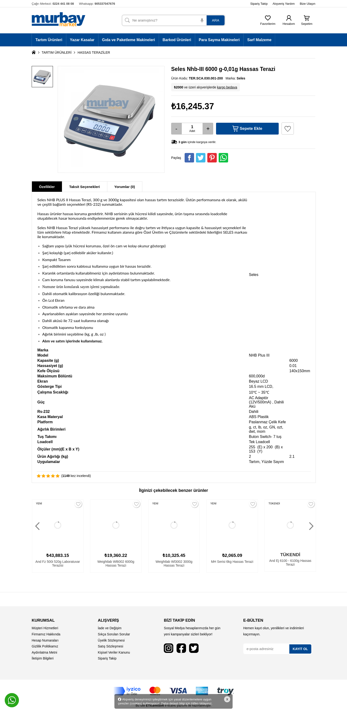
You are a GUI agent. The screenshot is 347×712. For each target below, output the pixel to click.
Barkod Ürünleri (177, 40)
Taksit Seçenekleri (84, 187)
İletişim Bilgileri (43, 658)
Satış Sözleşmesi (110, 646)
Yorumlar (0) (124, 187)
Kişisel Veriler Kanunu (114, 652)
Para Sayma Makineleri (219, 40)
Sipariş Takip (259, 3)
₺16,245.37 (192, 106)
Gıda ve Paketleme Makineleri (128, 40)
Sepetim (306, 22)
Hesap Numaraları (45, 640)
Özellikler (47, 187)
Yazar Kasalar (82, 40)
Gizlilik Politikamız (45, 646)
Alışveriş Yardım (284, 3)
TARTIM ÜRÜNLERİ (56, 52)
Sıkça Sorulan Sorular (114, 634)
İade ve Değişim (109, 628)
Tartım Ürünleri (48, 40)
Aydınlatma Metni (44, 652)
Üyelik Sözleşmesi (111, 640)
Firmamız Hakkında (46, 634)
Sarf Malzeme (259, 40)
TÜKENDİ (274, 503)
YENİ (39, 503)
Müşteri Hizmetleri (45, 628)
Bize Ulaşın (307, 3)
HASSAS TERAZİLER (94, 52)
